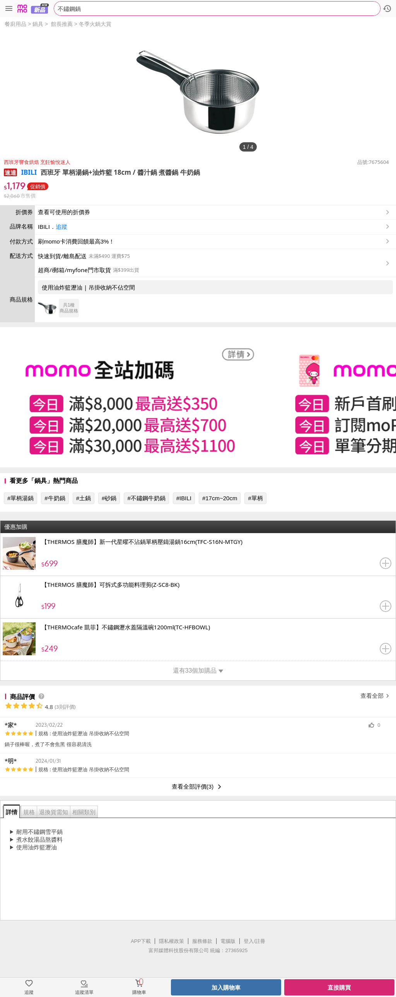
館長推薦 (62, 24)
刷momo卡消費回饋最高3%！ (76, 241)
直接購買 (339, 987)
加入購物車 (226, 987)
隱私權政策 (171, 941)
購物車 (139, 992)
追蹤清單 (84, 992)
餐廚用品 (15, 24)
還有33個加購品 (198, 670)
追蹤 (61, 226)
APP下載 (141, 941)
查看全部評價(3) (198, 786)
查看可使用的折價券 (214, 212)
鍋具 (37, 24)
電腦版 (228, 941)
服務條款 (202, 941)
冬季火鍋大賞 (95, 24)
